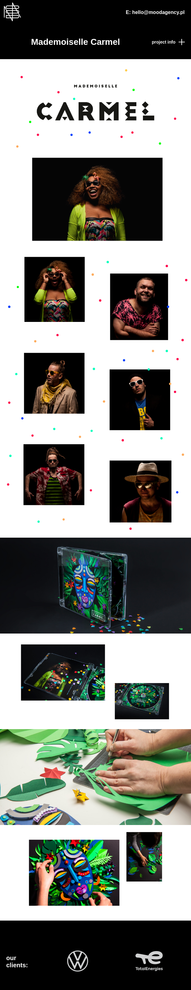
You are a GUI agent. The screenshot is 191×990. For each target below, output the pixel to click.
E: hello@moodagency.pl (155, 12)
